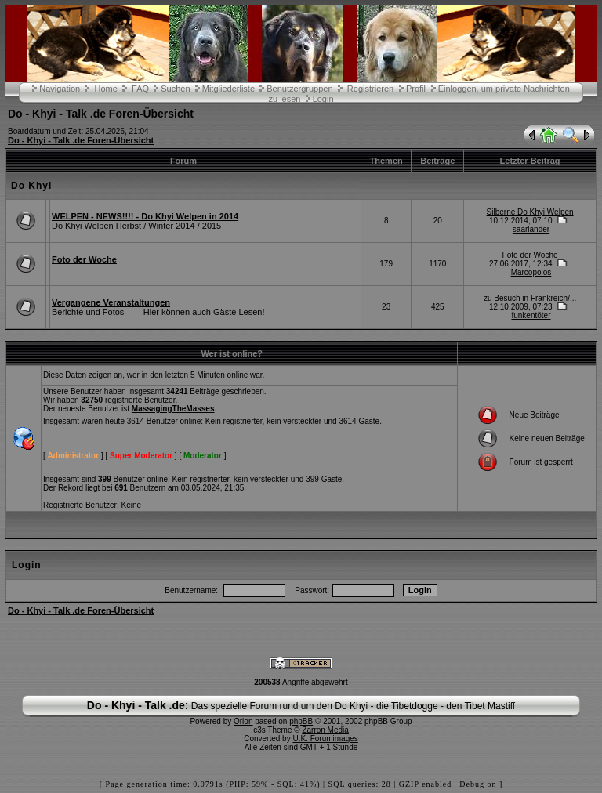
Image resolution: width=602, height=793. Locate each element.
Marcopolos (531, 272)
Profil (416, 88)
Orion (243, 721)
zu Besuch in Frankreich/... (530, 298)
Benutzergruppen (299, 88)
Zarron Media (325, 730)
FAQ (140, 88)
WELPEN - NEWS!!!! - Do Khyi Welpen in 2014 (145, 216)
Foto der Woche (84, 259)
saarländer (531, 229)
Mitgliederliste (228, 88)
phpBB (301, 721)
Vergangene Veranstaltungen (111, 302)
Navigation (59, 88)
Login (323, 98)
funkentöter (530, 315)
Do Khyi (31, 185)
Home (105, 88)
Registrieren (370, 88)
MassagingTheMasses (173, 408)
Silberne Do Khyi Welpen (530, 212)
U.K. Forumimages (324, 738)
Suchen (175, 88)
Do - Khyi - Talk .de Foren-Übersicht (81, 140)
